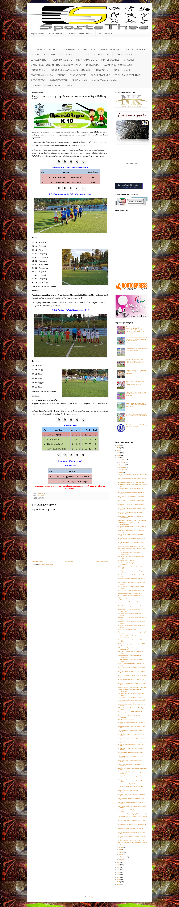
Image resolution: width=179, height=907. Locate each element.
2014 (118, 877)
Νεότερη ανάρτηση (37, 561)
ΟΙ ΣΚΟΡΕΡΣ (92, 65)
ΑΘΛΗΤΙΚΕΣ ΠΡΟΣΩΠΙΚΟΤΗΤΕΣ (80, 49)
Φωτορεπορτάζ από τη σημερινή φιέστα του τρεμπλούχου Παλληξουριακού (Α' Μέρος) (135, 383)
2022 (118, 455)
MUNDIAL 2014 (79, 80)
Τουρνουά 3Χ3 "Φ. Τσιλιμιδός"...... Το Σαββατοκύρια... (128, 523)
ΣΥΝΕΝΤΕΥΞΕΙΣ (78, 75)
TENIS (69, 85)
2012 (118, 882)
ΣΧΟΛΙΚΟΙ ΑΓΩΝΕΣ (100, 75)
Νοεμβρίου (122, 462)
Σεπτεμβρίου (122, 467)
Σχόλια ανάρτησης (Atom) (46, 564)
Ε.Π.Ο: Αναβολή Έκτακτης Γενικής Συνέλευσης (131, 590)
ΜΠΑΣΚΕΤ (129, 60)
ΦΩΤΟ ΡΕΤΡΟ (38, 80)
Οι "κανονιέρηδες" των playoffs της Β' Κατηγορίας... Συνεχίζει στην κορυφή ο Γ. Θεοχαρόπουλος (136, 339)
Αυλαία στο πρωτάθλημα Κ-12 (126, 784)
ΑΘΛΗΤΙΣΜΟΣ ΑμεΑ (111, 49)
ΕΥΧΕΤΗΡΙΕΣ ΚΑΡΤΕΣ (126, 54)
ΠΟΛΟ (116, 70)
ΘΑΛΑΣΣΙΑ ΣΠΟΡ (39, 60)
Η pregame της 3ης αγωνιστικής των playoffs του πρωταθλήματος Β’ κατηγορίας (136, 394)
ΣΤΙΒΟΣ (61, 75)
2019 (118, 864)
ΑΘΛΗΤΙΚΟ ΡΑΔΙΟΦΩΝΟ (81, 33)
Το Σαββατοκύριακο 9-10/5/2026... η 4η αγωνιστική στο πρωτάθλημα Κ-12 (136, 414)
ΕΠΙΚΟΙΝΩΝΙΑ (105, 33)
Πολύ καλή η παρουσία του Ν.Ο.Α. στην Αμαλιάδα (132, 520)
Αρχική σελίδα (37, 33)
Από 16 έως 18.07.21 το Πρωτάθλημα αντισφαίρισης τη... (128, 636)
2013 (118, 879)
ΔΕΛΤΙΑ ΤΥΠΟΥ (67, 54)
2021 (118, 457)
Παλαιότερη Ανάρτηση (102, 561)
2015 (118, 874)
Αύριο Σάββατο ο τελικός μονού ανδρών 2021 (131, 546)
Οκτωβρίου (122, 464)
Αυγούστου (122, 469)
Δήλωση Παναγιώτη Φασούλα (126, 560)
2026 (118, 445)
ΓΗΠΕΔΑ (35, 54)
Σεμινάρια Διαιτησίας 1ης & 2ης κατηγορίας (130, 593)
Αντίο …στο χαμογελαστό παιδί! (127, 629)
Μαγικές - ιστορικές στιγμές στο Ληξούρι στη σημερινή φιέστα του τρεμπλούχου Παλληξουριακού (135, 361)
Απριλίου (121, 852)
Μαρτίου (121, 854)
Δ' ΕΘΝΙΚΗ (49, 54)
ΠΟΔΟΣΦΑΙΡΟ (38, 70)
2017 (118, 869)
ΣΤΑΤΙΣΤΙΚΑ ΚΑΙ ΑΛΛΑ (42, 75)
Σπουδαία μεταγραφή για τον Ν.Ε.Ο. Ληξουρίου (131, 482)
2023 (118, 453)
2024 (118, 450)
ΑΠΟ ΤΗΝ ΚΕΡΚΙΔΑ (135, 49)
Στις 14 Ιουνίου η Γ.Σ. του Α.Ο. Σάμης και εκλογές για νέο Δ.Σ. (136, 425)
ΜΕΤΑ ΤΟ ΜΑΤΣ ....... (86, 60)
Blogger (91, 897)
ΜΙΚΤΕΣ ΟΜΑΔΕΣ (110, 60)
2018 (118, 867)
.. (31, 49)
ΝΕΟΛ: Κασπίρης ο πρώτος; (126, 719)
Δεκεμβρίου (122, 460)
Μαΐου (120, 849)
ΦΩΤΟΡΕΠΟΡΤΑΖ (58, 80)
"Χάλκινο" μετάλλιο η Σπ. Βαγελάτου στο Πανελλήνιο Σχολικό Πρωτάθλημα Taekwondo (136, 372)
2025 (118, 448)
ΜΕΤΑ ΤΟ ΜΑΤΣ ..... (62, 60)
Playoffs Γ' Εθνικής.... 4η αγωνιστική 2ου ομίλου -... (132, 742)
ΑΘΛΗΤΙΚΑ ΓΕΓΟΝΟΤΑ (47, 49)
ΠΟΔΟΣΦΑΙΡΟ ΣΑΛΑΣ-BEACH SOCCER (70, 70)
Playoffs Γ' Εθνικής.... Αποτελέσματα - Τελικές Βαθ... (132, 687)
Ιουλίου (121, 472)
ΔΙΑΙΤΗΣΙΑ (84, 54)
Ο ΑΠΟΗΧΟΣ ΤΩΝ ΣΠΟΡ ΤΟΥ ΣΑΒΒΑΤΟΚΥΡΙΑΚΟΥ (56, 65)
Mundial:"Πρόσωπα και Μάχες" (106, 80)
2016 (118, 872)
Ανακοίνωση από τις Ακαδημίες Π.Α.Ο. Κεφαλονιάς (132, 814)
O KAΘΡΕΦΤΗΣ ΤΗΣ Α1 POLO (46, 85)
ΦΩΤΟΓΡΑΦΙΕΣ (56, 33)
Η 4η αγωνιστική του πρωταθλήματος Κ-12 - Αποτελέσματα (136, 349)
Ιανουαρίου (122, 859)
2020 (118, 862)
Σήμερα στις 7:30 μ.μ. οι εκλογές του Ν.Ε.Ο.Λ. (131, 697)
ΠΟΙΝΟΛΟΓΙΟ (101, 70)
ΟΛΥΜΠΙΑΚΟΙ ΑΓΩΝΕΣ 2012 (118, 65)
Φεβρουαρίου (122, 857)
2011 (118, 884)
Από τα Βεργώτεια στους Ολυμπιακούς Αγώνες (131, 840)
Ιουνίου (121, 847)
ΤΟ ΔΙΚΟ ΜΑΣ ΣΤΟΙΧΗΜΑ (127, 75)
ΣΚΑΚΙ (127, 70)
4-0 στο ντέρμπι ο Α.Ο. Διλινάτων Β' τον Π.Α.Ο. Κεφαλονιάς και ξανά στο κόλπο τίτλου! (136, 404)
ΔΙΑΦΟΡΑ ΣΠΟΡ (102, 54)
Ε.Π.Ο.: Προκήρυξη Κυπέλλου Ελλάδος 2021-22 (131, 595)
